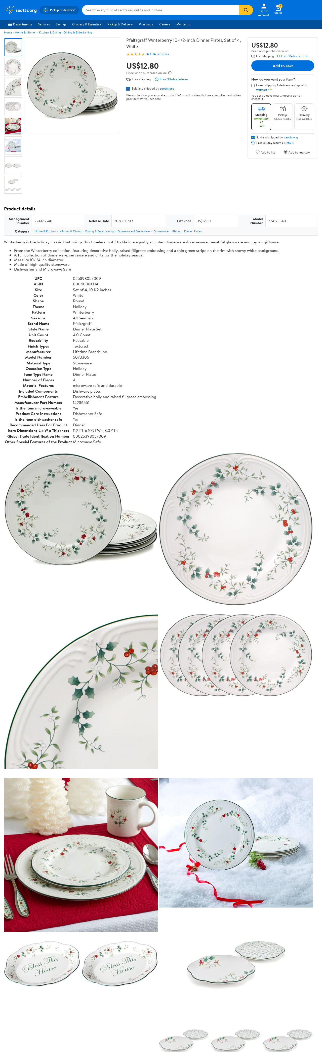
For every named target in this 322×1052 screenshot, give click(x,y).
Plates (176, 231)
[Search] (246, 10)
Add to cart (283, 65)
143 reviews (161, 54)
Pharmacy (146, 24)
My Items (183, 24)
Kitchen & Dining (50, 32)
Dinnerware (161, 231)
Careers (164, 24)
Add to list (265, 152)
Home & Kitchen (25, 32)
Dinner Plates (193, 231)
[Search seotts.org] (160, 10)
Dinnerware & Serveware (133, 231)
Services (44, 24)
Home (8, 32)
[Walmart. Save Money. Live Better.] (20, 10)
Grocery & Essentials (86, 24)
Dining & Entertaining (78, 32)
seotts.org (167, 88)
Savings (61, 24)
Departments (20, 24)
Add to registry (297, 152)
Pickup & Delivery (120, 24)
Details (289, 143)
